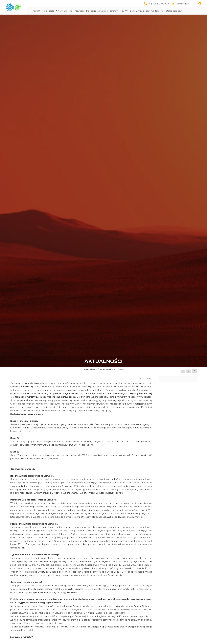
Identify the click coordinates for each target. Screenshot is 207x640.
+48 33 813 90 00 (158, 3)
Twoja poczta (72, 11)
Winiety (83, 11)
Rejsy (146, 11)
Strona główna (90, 376)
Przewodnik (104, 11)
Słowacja (93, 11)
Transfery (138, 11)
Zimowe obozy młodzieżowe (174, 11)
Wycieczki (155, 11)
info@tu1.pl (182, 3)
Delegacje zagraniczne (122, 11)
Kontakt (61, 11)
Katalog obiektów (66, 18)
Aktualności (105, 376)
